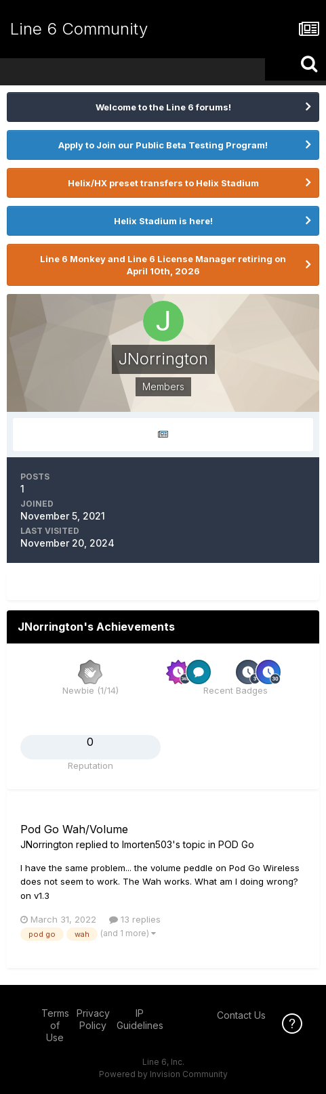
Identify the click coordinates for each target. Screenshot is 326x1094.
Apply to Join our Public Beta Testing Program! (163, 145)
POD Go (236, 844)
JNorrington (46, 844)
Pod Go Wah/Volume (74, 829)
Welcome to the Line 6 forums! (163, 107)
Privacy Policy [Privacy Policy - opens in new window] (93, 1019)
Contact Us (241, 1015)
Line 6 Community (79, 29)
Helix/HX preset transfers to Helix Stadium (163, 182)
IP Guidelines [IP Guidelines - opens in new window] (140, 1019)
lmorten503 (147, 844)
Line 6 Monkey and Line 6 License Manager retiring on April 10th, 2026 (163, 264)
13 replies (135, 919)
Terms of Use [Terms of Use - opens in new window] (55, 1025)
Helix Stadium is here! (163, 220)
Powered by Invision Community (163, 1074)
